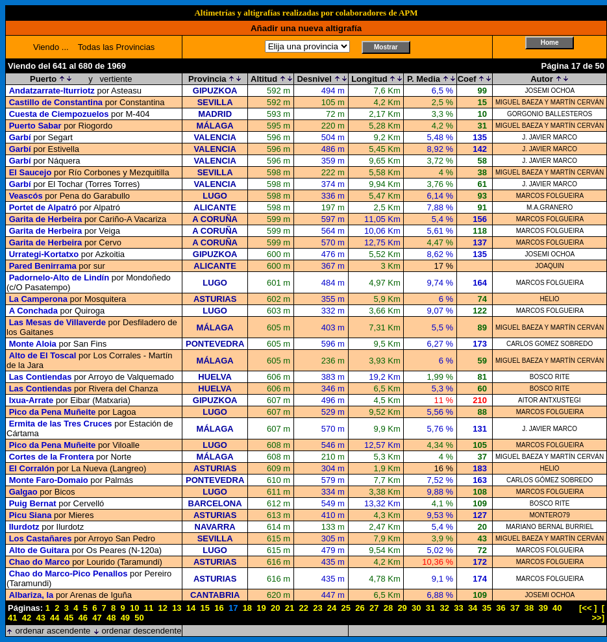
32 (444, 608)
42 (26, 618)
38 (529, 608)
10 (134, 608)
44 (54, 618)
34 (472, 608)
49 (125, 618)
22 (303, 608)
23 (317, 608)
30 (416, 608)
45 (68, 618)
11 (148, 608)
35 (486, 608)
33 (458, 608)
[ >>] (598, 613)
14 (190, 608)
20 (275, 608)
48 (111, 618)
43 (40, 618)
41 (12, 618)
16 (218, 608)
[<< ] (588, 608)
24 (331, 608)
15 (205, 608)
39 (542, 608)
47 (96, 618)
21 (289, 608)
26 (359, 608)
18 (247, 608)
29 (401, 608)
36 (500, 608)
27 (373, 608)
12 (162, 608)
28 (388, 608)
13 (176, 608)
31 (430, 608)
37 (514, 608)
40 (557, 608)
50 (138, 618)
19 (261, 608)
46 (83, 618)
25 (346, 608)
